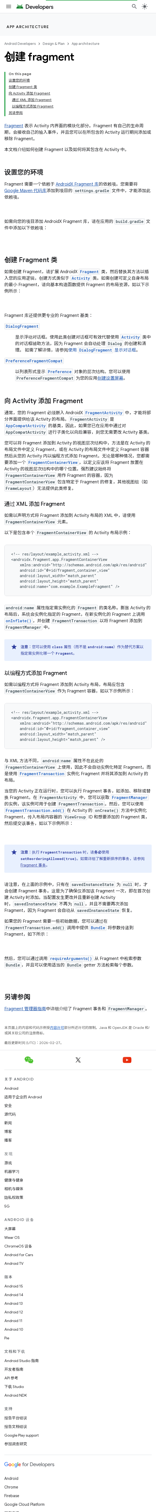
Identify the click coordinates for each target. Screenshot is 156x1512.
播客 (8, 1140)
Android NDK (15, 1395)
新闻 (8, 1122)
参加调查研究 (15, 1443)
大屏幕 (10, 1228)
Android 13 (13, 1303)
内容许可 (57, 1027)
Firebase (11, 1495)
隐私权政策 (13, 1197)
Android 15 (13, 1286)
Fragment (13, 126)
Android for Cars (18, 1254)
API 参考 (11, 1378)
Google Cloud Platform (24, 1504)
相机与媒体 (13, 1188)
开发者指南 (13, 1369)
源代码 (10, 1114)
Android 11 (13, 1320)
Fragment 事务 (33, 865)
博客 (8, 1131)
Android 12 (13, 1312)
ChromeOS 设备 (18, 1246)
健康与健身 (13, 1180)
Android (11, 1088)
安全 (8, 1105)
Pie (6, 1338)
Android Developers (20, 43)
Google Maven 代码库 (25, 190)
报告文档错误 (15, 1426)
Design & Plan (54, 43)
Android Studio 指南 (21, 1360)
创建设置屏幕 (110, 378)
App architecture (27, 26)
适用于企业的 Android (23, 1097)
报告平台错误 (15, 1418)
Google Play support (21, 1435)
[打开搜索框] (134, 6)
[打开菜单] (8, 6)
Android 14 (13, 1294)
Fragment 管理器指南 (25, 1009)
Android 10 (13, 1329)
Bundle (98, 927)
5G (7, 1206)
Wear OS (12, 1237)
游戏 (8, 1162)
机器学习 (11, 1171)
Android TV (14, 1263)
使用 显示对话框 (102, 350)
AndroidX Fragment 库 (77, 184)
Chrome (11, 1487)
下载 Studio (14, 1386)
